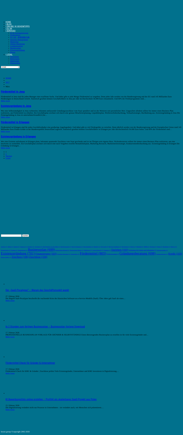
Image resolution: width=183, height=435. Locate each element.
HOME (8, 22)
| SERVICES (10, 31)
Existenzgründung (17, 50)
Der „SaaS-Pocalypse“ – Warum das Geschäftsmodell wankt (37, 290)
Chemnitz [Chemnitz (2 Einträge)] (107, 250)
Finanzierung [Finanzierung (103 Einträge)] (46, 253)
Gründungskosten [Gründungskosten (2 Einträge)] (162, 254)
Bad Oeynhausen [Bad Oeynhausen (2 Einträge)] (77, 246)
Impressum (14, 61)
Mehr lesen (5, 101)
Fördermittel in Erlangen (15, 122)
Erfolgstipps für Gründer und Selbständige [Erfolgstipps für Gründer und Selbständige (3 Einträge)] (142, 250)
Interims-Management (19, 40)
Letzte (8, 158)
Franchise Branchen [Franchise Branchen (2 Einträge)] (63, 254)
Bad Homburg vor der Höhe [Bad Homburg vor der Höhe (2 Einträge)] (51, 246)
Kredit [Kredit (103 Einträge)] (175, 253)
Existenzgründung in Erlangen (18, 136)
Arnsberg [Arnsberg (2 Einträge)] (30, 246)
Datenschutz (15, 63)
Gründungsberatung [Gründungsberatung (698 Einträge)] (138, 253)
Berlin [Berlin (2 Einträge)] (133, 246)
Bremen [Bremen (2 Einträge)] (14, 250)
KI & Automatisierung (19, 33)
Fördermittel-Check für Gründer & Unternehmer (30, 362)
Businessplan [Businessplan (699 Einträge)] (41, 249)
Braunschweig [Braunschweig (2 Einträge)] (6, 250)
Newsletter (14, 57)
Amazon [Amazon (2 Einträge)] (23, 246)
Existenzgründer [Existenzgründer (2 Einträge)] (162, 250)
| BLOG (9, 24)
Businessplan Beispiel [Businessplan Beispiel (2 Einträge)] (62, 250)
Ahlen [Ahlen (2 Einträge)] (10, 246)
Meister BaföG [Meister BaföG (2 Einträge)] (6, 257)
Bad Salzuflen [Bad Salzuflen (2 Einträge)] (88, 246)
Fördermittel (15, 35)
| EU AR (9, 28)
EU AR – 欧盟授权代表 (20, 37)
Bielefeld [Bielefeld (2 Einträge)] (140, 246)
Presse (12, 52)
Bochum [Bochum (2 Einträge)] (153, 246)
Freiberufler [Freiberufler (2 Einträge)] (75, 254)
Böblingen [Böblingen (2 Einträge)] (88, 250)
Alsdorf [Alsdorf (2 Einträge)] (16, 246)
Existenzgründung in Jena (16, 106)
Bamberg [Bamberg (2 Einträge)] (97, 246)
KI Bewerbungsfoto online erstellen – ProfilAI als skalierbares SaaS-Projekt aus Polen (51, 399)
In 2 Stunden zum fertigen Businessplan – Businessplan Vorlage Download (45, 326)
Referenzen (14, 59)
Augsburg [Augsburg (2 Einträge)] (38, 246)
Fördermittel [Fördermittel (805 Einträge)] (93, 253)
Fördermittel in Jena (13, 91)
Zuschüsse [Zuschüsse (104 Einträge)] (38, 256)
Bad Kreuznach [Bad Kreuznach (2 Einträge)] (66, 246)
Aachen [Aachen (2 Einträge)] (4, 246)
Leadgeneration (16, 46)
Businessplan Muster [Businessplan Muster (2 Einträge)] (77, 250)
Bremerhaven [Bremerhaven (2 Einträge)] (22, 250)
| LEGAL (9, 54)
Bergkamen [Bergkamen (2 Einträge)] (126, 246)
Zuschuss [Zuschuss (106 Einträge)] (20, 256)
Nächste (9, 156)
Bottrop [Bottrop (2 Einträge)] (174, 246)
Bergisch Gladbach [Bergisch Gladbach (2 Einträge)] (115, 246)
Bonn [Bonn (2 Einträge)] (159, 246)
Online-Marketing (17, 44)
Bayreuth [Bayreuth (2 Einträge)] (104, 246)
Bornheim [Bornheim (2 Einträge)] (166, 246)
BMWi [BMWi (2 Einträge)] (147, 246)
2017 (8, 82)
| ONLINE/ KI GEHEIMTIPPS (18, 26)
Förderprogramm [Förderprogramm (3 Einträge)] (113, 254)
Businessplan (15, 48)
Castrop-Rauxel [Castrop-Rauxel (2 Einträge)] (97, 250)
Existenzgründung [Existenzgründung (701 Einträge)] (18, 253)
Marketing (14, 42)
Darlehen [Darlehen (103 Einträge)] (119, 249)
